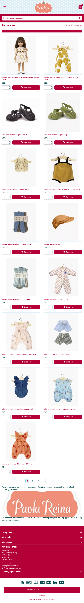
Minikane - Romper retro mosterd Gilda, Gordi (62, 189)
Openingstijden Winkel (11, 571)
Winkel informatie (9, 547)
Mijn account (7, 542)
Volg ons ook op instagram (12, 568)
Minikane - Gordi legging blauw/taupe (16, 244)
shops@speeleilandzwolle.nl (11, 566)
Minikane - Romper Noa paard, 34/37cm (59, 409)
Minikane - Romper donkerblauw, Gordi (17, 409)
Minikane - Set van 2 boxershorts (57, 354)
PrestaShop (42, 595)
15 (50, 481)
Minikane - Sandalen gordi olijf (55, 135)
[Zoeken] (42, 18)
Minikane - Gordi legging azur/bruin (16, 299)
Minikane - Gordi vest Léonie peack (15, 189)
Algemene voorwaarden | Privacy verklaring (42, 599)
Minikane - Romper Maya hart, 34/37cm (17, 464)
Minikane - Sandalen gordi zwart (14, 135)
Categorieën (7, 532)
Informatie (6, 537)
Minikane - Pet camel (52, 244)
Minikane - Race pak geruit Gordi (56, 299)
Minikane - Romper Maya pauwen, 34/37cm (19, 354)
